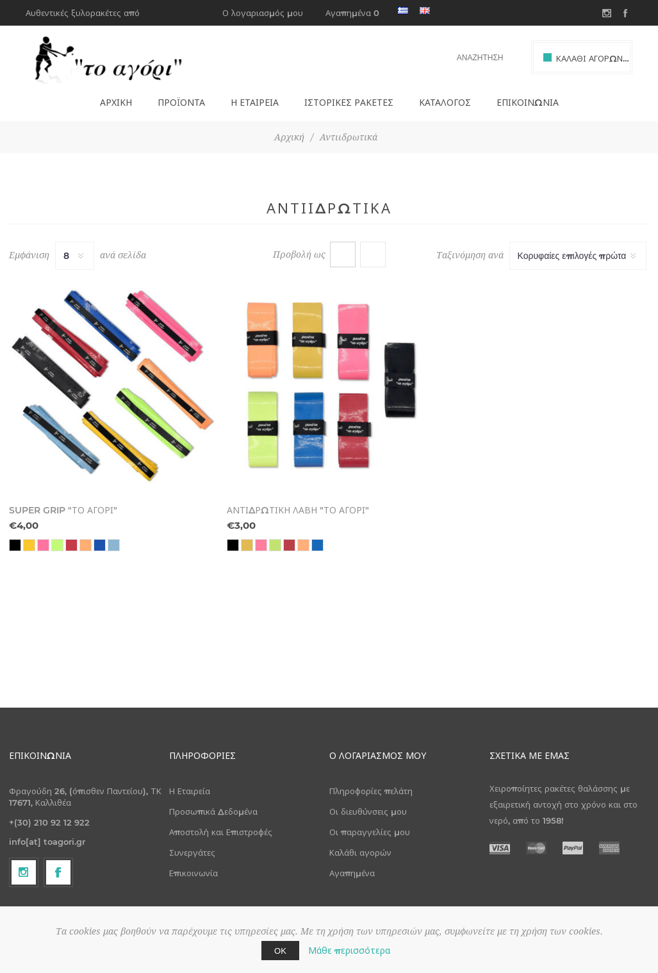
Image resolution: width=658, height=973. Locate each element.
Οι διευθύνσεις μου (368, 811)
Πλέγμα (343, 254)
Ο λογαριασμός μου (262, 13)
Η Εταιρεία (189, 791)
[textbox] (473, 57)
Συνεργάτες (192, 852)
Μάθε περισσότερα (349, 950)
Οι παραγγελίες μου (369, 832)
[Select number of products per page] (74, 256)
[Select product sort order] (577, 256)
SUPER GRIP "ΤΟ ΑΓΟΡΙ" (63, 510)
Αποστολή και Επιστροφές (220, 832)
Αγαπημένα (352, 873)
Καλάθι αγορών (360, 852)
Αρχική (289, 137)
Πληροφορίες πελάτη (371, 791)
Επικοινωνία (193, 873)
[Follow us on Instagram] (24, 872)
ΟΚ (280, 950)
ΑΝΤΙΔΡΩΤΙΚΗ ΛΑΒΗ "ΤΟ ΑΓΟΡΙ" (298, 510)
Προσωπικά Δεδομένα (213, 811)
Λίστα (373, 254)
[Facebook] (58, 872)
